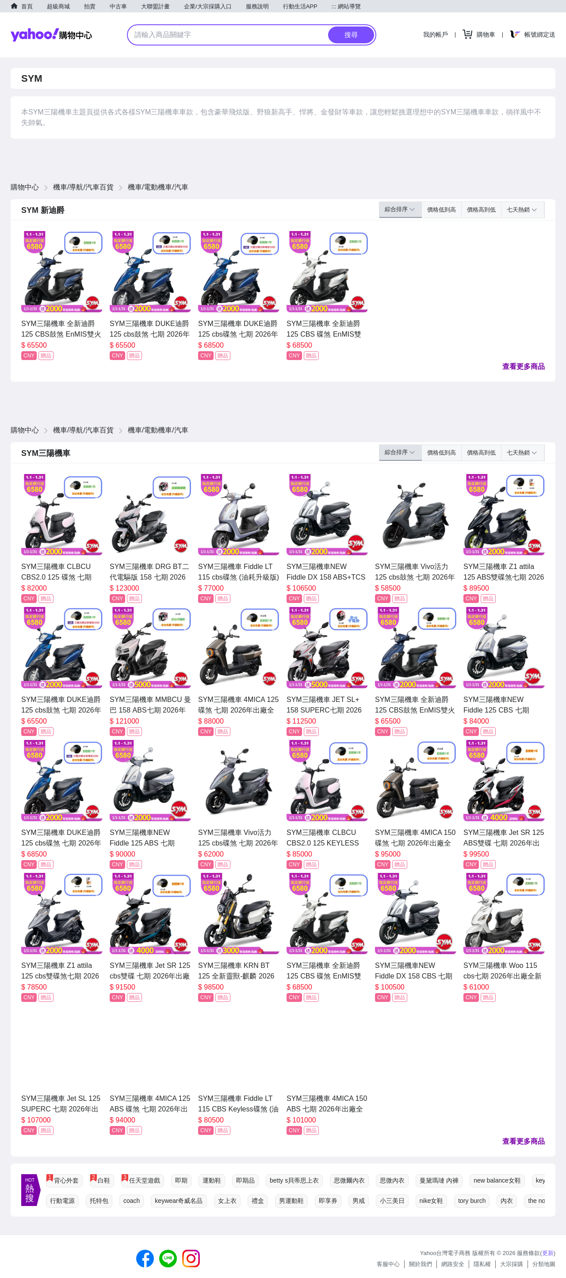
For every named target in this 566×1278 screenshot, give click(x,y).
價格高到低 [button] (481, 209)
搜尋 (351, 34)
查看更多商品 (523, 366)
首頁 (27, 6)
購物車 (486, 34)
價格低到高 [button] (441, 209)
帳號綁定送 (539, 34)
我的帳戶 (435, 34)
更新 (548, 1253)
